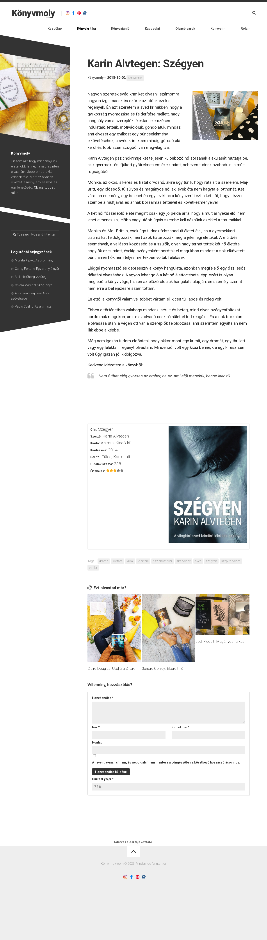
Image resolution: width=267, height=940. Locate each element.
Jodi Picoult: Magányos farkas (220, 631)
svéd (198, 550)
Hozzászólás (103, 687)
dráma (103, 550)
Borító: (95, 446)
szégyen (211, 550)
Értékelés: (97, 460)
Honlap (97, 732)
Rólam (242, 13)
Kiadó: (95, 432)
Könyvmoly (96, 67)
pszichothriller (162, 550)
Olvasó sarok (199, 13)
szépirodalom (230, 550)
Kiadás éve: (98, 439)
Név (96, 717)
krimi (130, 550)
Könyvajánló (151, 13)
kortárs (117, 550)
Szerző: (95, 426)
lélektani (143, 550)
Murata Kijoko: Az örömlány (34, 250)
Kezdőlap (102, 13)
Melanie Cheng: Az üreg (30, 266)
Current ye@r (103, 768)
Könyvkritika (125, 13)
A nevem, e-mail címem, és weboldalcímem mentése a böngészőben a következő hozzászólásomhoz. (166, 752)
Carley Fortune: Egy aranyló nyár (37, 258)
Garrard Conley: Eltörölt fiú (162, 658)
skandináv (183, 550)
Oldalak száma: (101, 453)
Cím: (93, 419)
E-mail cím (180, 717)
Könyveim (223, 13)
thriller (93, 557)
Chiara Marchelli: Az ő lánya (33, 274)
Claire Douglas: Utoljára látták (111, 658)
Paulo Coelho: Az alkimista (33, 296)
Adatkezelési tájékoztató (133, 834)
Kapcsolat (174, 13)
